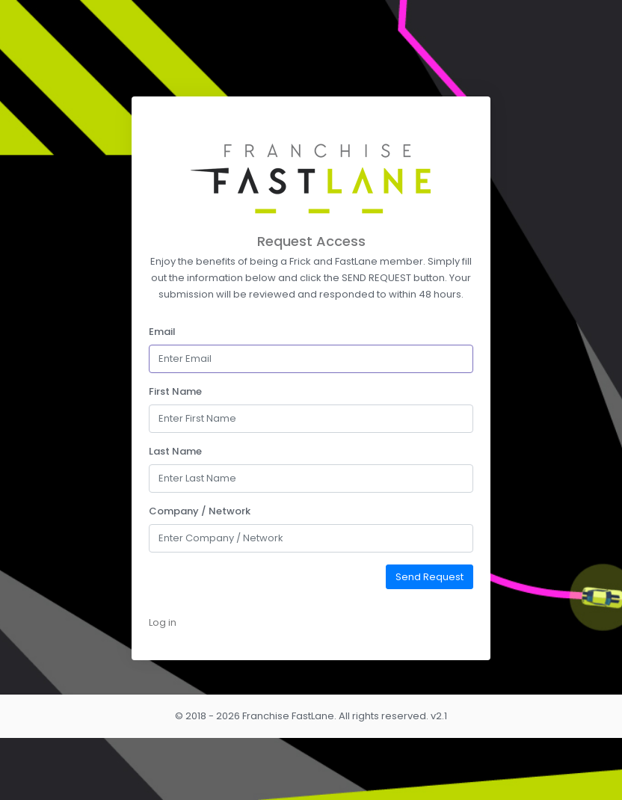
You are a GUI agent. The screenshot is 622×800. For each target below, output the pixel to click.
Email (162, 332)
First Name (175, 392)
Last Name (175, 451)
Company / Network (199, 511)
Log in (162, 622)
